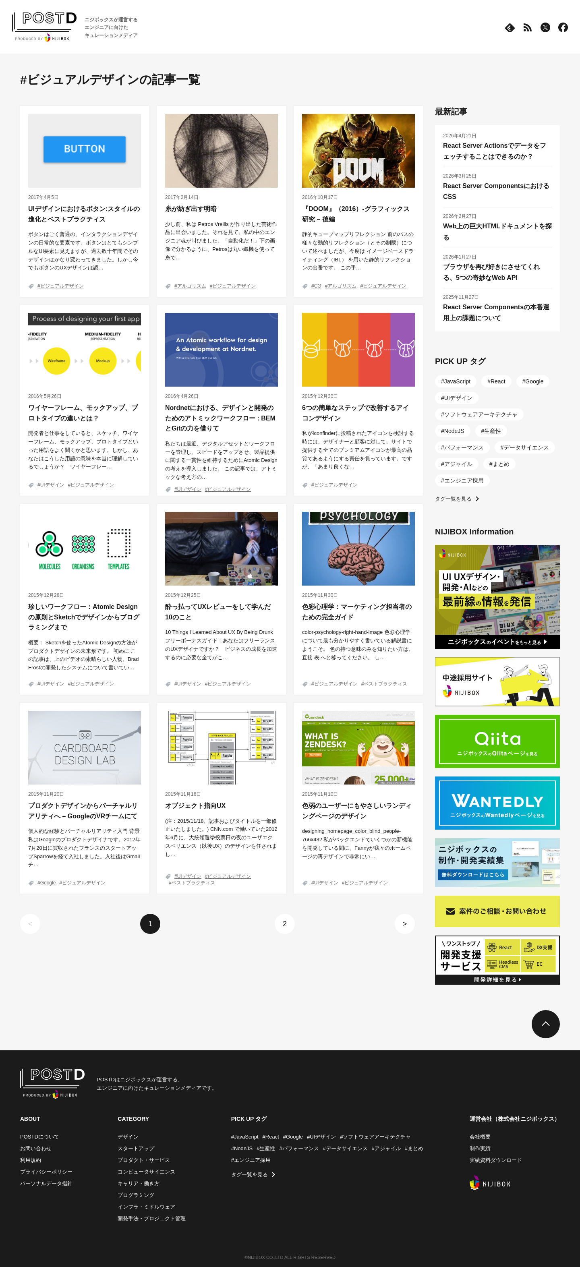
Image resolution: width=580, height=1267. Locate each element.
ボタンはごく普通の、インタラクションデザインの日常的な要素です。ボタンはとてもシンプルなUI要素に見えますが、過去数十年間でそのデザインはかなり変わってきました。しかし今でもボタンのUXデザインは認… (83, 251)
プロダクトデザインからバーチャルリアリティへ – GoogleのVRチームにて (83, 811)
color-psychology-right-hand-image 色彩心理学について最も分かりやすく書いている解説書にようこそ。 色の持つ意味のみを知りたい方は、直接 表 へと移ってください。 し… (358, 644)
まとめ (501, 464)
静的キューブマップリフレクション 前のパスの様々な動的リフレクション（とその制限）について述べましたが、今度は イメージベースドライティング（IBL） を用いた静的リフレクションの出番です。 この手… (358, 251)
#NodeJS (242, 1148)
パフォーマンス (464, 447)
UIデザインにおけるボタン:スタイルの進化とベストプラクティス (84, 214)
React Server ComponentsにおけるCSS (496, 191)
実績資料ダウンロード (496, 1160)
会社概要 (480, 1137)
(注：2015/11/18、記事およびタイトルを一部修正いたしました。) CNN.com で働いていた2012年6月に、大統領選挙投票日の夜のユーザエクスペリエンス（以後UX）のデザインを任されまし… (221, 837)
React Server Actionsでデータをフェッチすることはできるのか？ (494, 151)
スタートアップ (136, 1148)
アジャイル (458, 464)
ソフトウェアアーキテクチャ (481, 414)
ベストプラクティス (385, 684)
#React (271, 1137)
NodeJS (454, 431)
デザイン (128, 1137)
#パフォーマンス (299, 1148)
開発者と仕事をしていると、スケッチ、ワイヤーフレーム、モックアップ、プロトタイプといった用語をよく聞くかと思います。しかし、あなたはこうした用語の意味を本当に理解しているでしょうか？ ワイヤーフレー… (83, 450)
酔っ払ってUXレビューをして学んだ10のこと (218, 612)
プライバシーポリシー (46, 1172)
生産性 (492, 431)
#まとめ (414, 1148)
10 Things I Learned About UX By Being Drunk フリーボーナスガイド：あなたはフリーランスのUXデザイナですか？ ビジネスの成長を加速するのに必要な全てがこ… (221, 644)
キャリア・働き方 (139, 1183)
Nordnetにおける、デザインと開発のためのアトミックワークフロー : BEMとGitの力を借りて (220, 418)
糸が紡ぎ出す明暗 (191, 208)
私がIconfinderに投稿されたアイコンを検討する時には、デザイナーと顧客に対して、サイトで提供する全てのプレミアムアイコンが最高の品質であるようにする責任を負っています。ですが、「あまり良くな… (358, 450)
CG (317, 286)
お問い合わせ (36, 1148)
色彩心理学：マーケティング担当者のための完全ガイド (357, 612)
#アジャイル (386, 1148)
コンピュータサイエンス (146, 1172)
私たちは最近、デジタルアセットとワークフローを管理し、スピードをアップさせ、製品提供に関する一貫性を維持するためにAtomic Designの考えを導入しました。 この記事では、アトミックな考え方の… (221, 460)
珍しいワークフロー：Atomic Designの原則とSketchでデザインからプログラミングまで (83, 617)
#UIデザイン (321, 1137)
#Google (293, 1137)
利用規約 (30, 1160)
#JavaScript (245, 1137)
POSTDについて (39, 1137)
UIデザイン (52, 485)
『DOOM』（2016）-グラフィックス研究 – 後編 (356, 214)
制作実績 (480, 1148)
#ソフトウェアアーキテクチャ (375, 1137)
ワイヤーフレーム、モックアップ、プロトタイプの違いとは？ (83, 413)
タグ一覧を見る (453, 498)
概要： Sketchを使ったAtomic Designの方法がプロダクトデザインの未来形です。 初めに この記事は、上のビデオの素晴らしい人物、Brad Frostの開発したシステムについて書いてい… (83, 655)
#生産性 (266, 1148)
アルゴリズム (191, 286)
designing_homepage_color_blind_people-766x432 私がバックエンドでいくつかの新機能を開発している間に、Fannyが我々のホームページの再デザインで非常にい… (357, 843)
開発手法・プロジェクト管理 (152, 1218)
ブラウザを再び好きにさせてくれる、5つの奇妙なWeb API (491, 272)
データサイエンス (526, 447)
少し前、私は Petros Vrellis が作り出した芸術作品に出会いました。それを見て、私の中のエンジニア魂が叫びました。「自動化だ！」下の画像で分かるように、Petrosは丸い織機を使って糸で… (221, 241)
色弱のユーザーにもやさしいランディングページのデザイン (357, 811)
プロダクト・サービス (144, 1160)
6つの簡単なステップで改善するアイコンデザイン (355, 413)
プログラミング (136, 1195)
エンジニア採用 (464, 480)
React (498, 381)
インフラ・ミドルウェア (146, 1207)
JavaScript (457, 381)
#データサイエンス (345, 1148)
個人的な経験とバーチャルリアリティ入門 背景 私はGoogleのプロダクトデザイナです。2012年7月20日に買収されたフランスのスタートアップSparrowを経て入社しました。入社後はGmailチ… (84, 847)
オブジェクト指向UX (195, 805)
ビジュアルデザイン (62, 286)
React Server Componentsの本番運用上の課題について (496, 312)
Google (48, 883)
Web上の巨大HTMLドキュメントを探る (497, 231)
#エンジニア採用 (251, 1160)
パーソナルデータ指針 (46, 1183)
